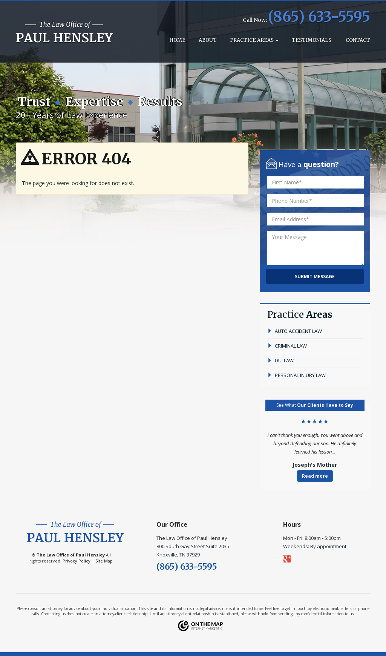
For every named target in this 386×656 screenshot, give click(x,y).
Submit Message (315, 276)
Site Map (104, 561)
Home (176, 40)
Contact (357, 40)
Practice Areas (254, 40)
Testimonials (311, 40)
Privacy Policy (76, 561)
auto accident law (294, 331)
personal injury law (296, 375)
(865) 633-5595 (319, 17)
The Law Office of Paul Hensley (71, 555)
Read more (315, 476)
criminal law (287, 345)
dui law (280, 360)
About (208, 40)
